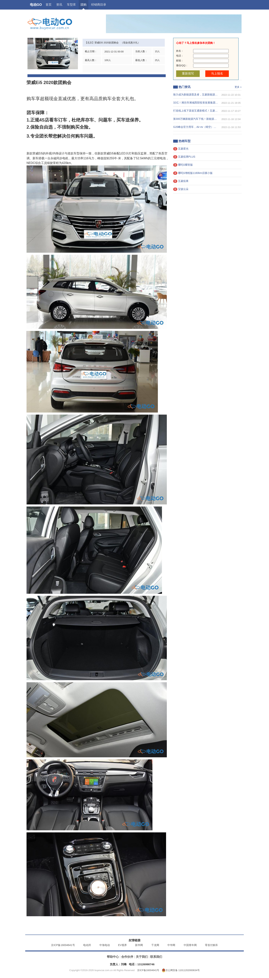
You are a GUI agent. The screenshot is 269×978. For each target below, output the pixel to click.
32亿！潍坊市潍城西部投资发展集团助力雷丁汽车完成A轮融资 (203, 102)
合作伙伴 (127, 956)
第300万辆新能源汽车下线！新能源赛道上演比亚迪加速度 (203, 118)
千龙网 (155, 945)
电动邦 (87, 945)
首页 (49, 4)
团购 (83, 4)
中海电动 (104, 945)
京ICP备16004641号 (63, 945)
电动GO (36, 5)
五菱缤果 (180, 181)
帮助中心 (113, 956)
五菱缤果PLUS (184, 157)
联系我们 (156, 956)
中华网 (171, 945)
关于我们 (142, 956)
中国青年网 (190, 945)
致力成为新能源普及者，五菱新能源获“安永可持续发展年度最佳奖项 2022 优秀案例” (203, 94)
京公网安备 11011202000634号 (181, 970)
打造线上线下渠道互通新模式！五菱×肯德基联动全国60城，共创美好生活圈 (203, 110)
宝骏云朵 (180, 189)
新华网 (139, 945)
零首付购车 (211, 945)
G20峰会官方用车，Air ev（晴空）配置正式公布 (201, 126)
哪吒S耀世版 (183, 165)
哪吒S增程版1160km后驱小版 (193, 173)
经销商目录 (98, 4)
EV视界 (122, 945)
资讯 (59, 4)
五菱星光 (180, 148)
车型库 (71, 4)
